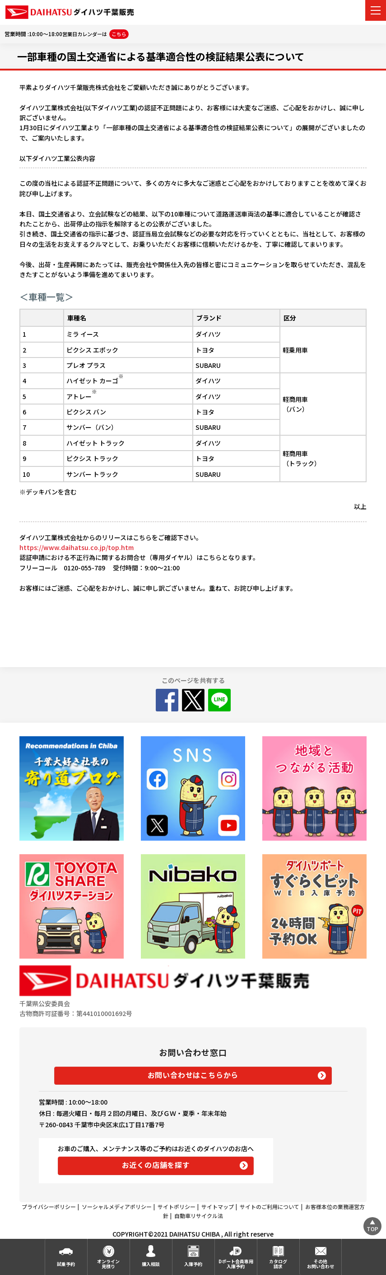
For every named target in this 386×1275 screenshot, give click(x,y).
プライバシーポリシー (49, 1206)
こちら (119, 34)
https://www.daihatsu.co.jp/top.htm (76, 547)
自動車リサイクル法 (198, 1215)
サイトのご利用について (269, 1206)
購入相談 (151, 1264)
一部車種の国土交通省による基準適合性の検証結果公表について (160, 56)
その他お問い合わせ (320, 1264)
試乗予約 (66, 1264)
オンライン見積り (108, 1264)
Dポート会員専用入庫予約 (236, 1264)
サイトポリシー (176, 1206)
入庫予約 (193, 1264)
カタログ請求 (278, 1264)
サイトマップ (217, 1206)
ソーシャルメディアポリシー (117, 1206)
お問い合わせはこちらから (193, 1074)
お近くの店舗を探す (156, 1164)
